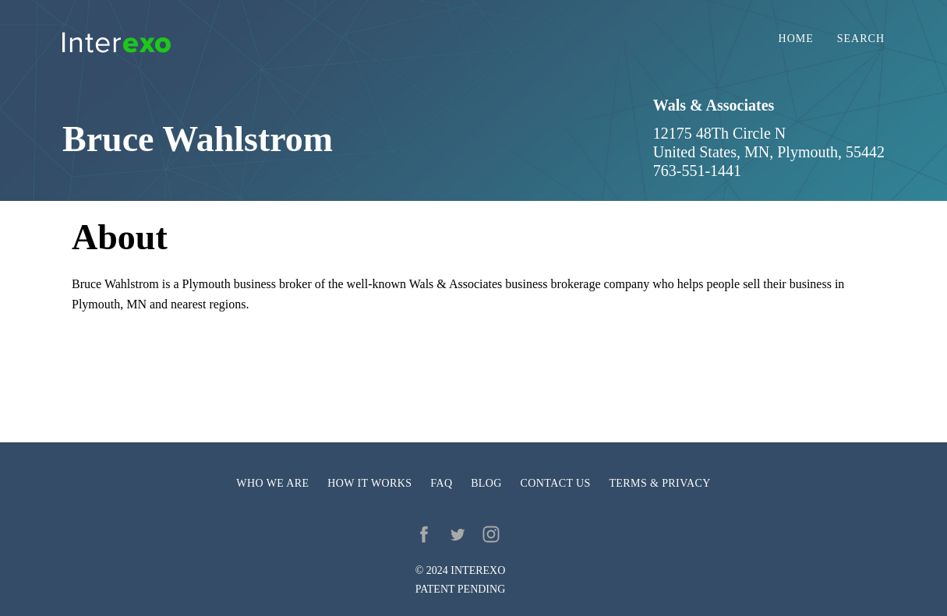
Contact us (556, 483)
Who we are (272, 483)
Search (861, 38)
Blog (486, 483)
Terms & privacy (659, 483)
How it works (369, 483)
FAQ (441, 483)
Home (796, 38)
